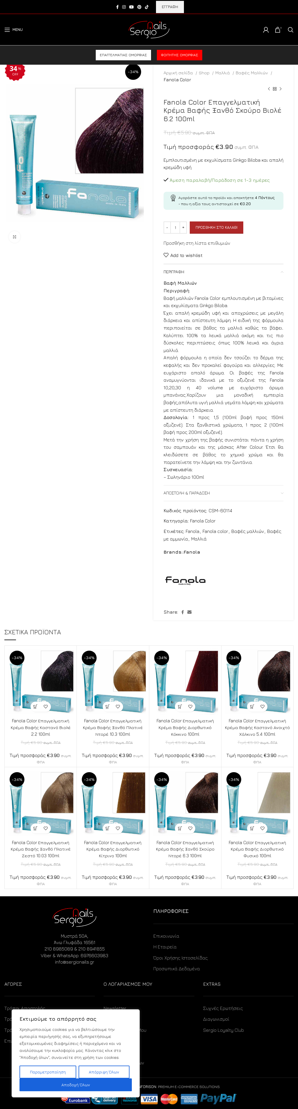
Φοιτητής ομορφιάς (179, 55)
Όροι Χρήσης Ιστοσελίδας (180, 957)
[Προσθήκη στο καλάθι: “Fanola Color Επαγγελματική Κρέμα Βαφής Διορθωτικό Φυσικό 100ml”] (252, 828)
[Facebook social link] (117, 7)
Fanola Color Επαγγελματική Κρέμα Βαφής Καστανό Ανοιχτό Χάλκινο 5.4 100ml (257, 727)
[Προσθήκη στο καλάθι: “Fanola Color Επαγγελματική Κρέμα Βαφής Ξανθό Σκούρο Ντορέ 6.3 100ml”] (180, 828)
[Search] (291, 30)
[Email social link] (189, 612)
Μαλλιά (223, 72)
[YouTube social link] (131, 7)
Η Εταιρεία (165, 945)
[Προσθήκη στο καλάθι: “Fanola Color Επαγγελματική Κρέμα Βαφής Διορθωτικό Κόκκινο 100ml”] (180, 707)
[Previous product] (269, 89)
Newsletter (115, 1007)
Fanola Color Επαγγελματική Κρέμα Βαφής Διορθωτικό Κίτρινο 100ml (113, 848)
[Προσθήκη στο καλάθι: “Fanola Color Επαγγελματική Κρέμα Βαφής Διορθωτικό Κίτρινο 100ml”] (108, 828)
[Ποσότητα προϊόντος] (175, 227)
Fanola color (215, 531)
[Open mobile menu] (13, 30)
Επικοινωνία (166, 935)
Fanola (192, 531)
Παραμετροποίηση (48, 1071)
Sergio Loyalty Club (223, 1029)
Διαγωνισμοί (216, 1018)
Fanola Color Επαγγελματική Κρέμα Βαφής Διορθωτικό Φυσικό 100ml (257, 848)
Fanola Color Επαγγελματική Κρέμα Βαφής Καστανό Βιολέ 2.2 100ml (40, 727)
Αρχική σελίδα (179, 72)
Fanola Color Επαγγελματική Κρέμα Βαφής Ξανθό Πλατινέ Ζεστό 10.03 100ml (40, 848)
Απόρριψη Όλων (104, 1071)
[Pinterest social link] (139, 7)
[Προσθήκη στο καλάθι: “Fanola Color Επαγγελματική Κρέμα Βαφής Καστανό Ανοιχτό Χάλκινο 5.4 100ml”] (252, 707)
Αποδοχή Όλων (75, 1084)
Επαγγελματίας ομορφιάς (123, 55)
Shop (205, 72)
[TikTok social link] (146, 7)
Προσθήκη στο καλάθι (216, 227)
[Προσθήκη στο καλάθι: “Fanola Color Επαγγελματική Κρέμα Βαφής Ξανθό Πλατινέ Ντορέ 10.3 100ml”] (108, 707)
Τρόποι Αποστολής (24, 1007)
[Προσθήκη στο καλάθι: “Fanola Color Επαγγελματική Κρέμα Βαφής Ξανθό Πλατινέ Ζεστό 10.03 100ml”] (36, 828)
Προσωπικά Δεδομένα (176, 967)
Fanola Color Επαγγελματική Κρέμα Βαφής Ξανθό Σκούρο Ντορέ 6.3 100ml (185, 848)
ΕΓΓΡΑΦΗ (170, 6)
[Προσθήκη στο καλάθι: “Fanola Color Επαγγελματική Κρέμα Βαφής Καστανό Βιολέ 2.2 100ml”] (36, 707)
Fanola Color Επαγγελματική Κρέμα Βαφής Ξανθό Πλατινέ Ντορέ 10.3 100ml (113, 727)
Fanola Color (177, 79)
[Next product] (280, 89)
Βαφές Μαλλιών (252, 72)
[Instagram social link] (123, 7)
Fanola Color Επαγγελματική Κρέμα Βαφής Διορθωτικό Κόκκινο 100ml (185, 727)
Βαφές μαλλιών (247, 531)
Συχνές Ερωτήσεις (223, 1007)
